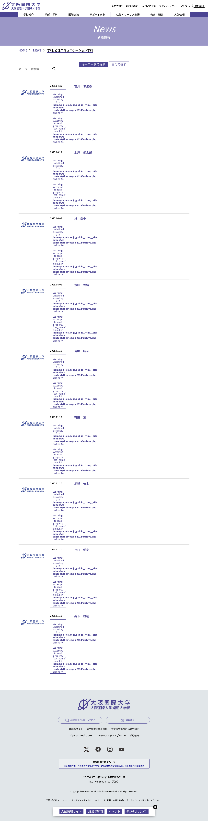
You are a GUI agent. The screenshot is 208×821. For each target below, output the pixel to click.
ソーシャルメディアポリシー (111, 735)
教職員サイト (76, 729)
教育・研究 (156, 14)
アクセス (185, 5)
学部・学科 (51, 14)
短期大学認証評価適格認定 (125, 729)
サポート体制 (97, 14)
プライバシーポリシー (80, 735)
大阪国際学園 (70, 765)
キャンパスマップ (168, 5)
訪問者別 (116, 5)
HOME (23, 50)
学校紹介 (28, 14)
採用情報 (134, 735)
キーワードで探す (93, 64)
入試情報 (179, 14)
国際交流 (73, 14)
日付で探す (119, 64)
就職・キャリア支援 (128, 14)
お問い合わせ (149, 5)
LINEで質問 (95, 811)
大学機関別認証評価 (97, 729)
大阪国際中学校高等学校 (88, 765)
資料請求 (199, 5)
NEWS (37, 50)
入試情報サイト (71, 811)
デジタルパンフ (136, 811)
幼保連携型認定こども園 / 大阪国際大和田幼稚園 (122, 765)
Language (131, 5)
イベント (114, 811)
